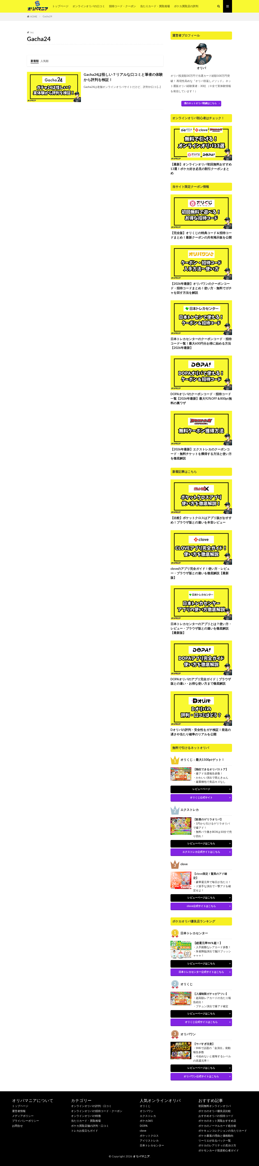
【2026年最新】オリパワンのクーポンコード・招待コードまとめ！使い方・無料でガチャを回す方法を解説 (201, 288)
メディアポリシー (23, 1116)
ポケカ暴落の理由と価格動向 (215, 1135)
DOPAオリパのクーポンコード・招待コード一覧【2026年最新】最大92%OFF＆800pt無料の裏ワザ (201, 398)
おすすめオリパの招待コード (215, 1116)
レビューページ (201, 788)
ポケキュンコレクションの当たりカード (222, 1130)
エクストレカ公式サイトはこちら (201, 851)
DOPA (143, 1125)
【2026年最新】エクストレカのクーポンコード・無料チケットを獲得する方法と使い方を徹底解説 (201, 454)
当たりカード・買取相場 (155, 6)
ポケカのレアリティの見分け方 (217, 1145)
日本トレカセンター (152, 1145)
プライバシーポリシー (25, 1120)
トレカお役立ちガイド (84, 1130)
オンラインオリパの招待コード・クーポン (96, 1111)
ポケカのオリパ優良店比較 (214, 1111)
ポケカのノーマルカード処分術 (217, 1125)
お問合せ (17, 1125)
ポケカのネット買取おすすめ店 (217, 1120)
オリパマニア (141, 1156)
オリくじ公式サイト (201, 797)
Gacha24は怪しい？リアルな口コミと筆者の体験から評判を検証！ (123, 77)
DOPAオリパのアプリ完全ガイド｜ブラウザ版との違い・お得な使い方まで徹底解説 (201, 681)
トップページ (60, 6)
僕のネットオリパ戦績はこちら (200, 103)
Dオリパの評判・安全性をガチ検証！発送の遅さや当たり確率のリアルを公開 (201, 732)
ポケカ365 (146, 1120)
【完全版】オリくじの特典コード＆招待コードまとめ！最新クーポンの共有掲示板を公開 (201, 235)
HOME (33, 16)
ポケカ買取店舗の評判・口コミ (90, 1125)
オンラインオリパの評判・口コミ (91, 1106)
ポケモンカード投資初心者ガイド (218, 1150)
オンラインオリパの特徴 (86, 1116)
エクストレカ (148, 1116)
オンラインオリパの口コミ (88, 6)
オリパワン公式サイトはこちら (201, 1076)
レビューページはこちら (201, 843)
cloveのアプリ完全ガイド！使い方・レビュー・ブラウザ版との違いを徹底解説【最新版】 (200, 573)
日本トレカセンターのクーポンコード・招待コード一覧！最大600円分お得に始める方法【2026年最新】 (201, 343)
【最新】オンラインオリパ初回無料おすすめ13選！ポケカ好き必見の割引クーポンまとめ (201, 169)
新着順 (35, 60)
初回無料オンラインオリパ (214, 1106)
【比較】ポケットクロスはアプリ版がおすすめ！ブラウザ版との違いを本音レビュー (201, 520)
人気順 (44, 60)
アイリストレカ (149, 1140)
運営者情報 (19, 1111)
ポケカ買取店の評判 (186, 6)
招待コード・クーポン (122, 6)
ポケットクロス (149, 1135)
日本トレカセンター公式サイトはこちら (201, 971)
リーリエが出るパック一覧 (214, 1140)
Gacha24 (47, 16)
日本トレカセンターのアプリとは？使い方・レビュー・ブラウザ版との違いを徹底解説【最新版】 (201, 628)
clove (143, 1130)
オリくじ (145, 1106)
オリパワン (146, 1111)
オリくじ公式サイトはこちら (201, 1021)
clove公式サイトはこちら (201, 905)
